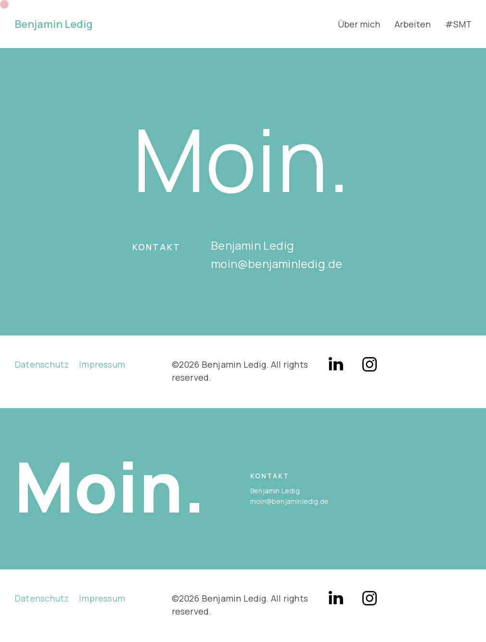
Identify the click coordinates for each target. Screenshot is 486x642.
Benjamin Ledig (53, 24)
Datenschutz (41, 364)
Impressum (102, 364)
